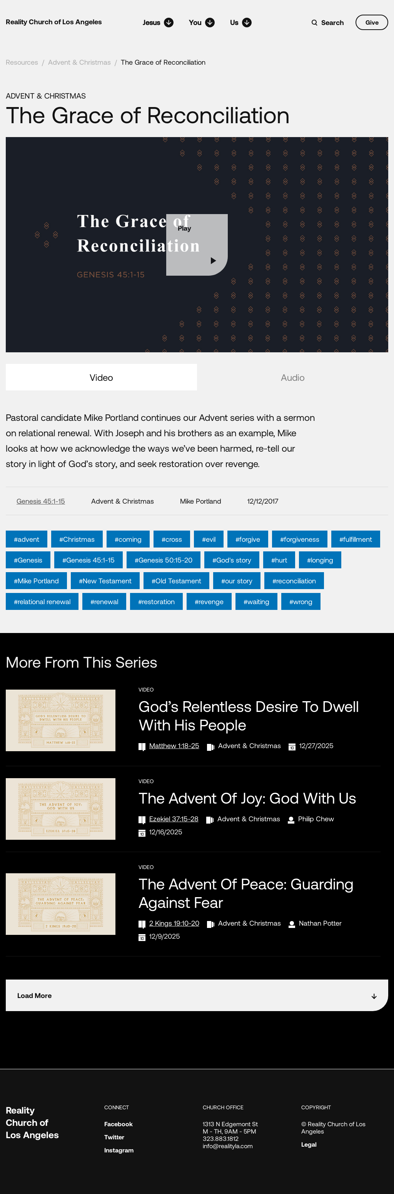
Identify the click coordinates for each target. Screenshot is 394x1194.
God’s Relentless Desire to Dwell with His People (249, 715)
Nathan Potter (320, 923)
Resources (22, 62)
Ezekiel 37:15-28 (174, 818)
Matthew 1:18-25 (174, 745)
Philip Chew (316, 818)
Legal (309, 1144)
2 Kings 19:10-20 (174, 923)
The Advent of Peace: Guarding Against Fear (246, 892)
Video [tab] (101, 377)
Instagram (119, 1150)
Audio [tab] (293, 377)
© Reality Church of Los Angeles (333, 1127)
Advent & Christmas (79, 62)
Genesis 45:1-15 (41, 501)
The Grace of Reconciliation (163, 62)
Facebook (118, 1123)
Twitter (114, 1136)
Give (372, 22)
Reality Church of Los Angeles (54, 21)
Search (332, 22)
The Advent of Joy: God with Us (247, 797)
